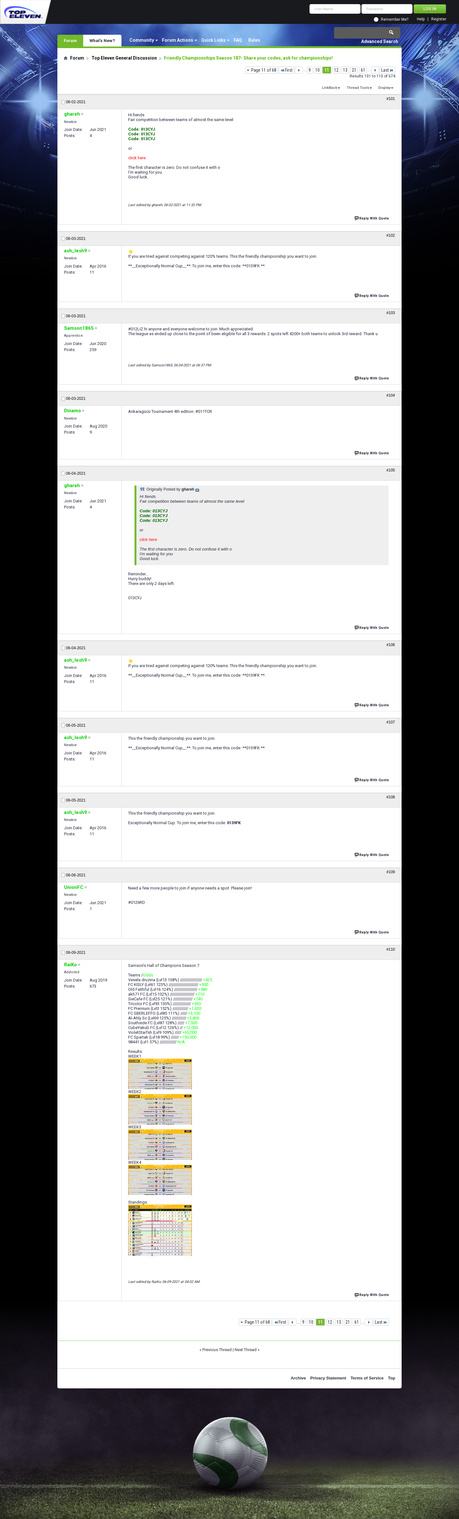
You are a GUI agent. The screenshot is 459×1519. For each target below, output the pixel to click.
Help (421, 19)
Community (141, 40)
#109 (390, 872)
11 (326, 70)
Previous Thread (217, 1349)
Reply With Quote (372, 217)
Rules (254, 40)
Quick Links (213, 40)
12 (336, 70)
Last (387, 70)
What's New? (102, 40)
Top (391, 1378)
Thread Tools (358, 88)
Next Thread (246, 1349)
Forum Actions (177, 40)
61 (363, 70)
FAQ (238, 40)
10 (317, 70)
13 (345, 70)
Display (384, 88)
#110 (390, 949)
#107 (390, 722)
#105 (390, 470)
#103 (390, 313)
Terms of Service (367, 1378)
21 (354, 70)
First (286, 70)
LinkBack (329, 88)
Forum (70, 40)
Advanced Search (379, 41)
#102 (390, 235)
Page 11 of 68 (263, 70)
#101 (390, 99)
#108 (390, 797)
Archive (298, 1378)
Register (438, 19)
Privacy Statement (328, 1378)
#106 (390, 645)
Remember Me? (394, 19)
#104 (390, 395)
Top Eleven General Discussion (124, 58)
